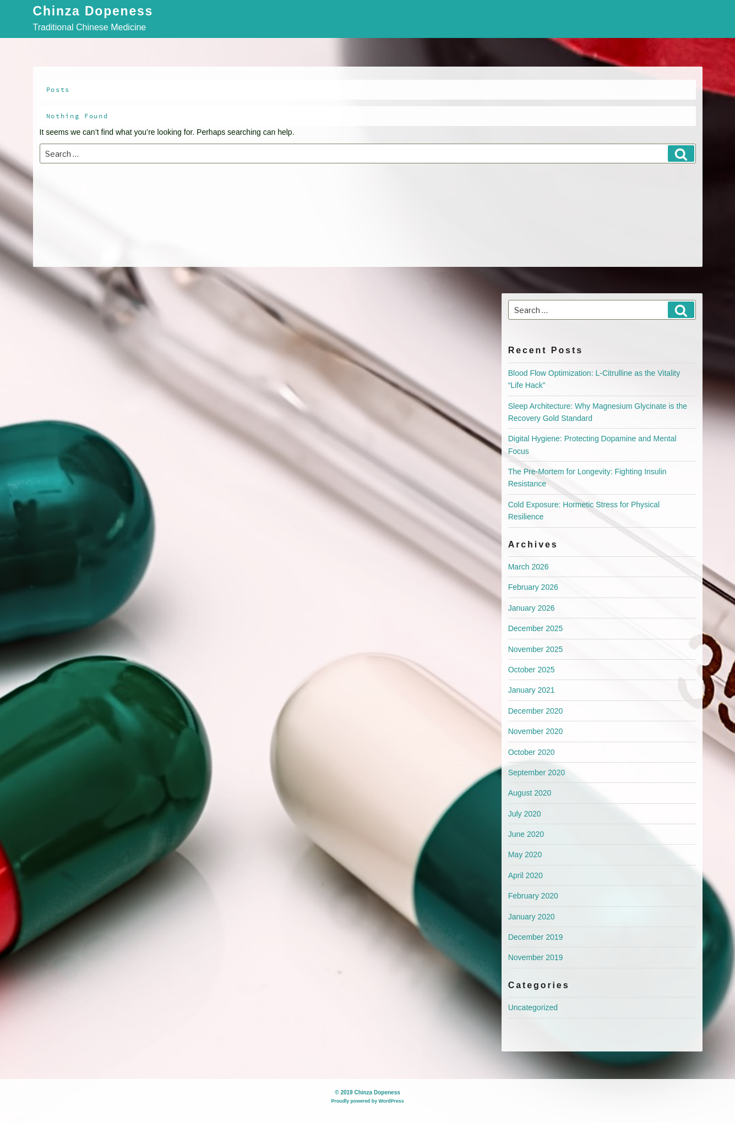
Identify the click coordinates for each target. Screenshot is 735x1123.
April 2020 (525, 875)
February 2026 (533, 587)
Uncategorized (533, 1007)
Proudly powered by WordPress (367, 1101)
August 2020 (530, 792)
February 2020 (533, 895)
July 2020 (524, 813)
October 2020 (531, 752)
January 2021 (531, 690)
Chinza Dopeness (93, 12)
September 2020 (536, 772)
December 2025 (535, 628)
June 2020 (526, 834)
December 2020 (535, 710)
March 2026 (528, 566)
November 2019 (535, 957)
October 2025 (531, 669)
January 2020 (531, 916)
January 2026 (531, 608)
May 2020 (525, 854)
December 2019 (535, 937)
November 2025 (535, 649)
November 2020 (535, 731)
